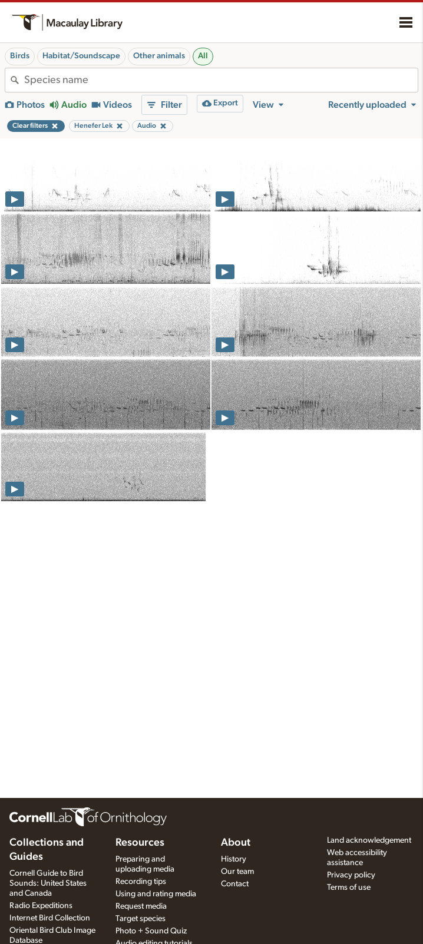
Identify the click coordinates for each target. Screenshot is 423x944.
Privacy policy (351, 875)
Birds (19, 56)
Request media (141, 906)
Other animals (159, 56)
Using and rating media (155, 894)
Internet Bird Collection (49, 918)
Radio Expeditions (40, 906)
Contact (235, 884)
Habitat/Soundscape (81, 56)
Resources (139, 842)
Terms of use (349, 887)
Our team (237, 871)
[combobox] (221, 80)
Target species (140, 919)
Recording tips (140, 881)
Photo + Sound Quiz (151, 931)
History (233, 859)
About (235, 842)
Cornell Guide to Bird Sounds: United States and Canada (48, 883)
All (203, 56)
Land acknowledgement (369, 840)
